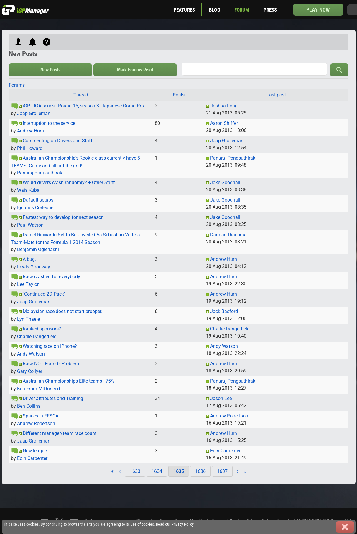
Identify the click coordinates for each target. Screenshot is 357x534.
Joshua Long (224, 106)
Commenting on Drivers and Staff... (59, 140)
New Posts (50, 70)
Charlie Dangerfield (37, 336)
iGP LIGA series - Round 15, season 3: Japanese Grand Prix (84, 106)
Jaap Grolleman (33, 113)
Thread (80, 95)
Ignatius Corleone (35, 207)
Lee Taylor (28, 284)
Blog (214, 10)
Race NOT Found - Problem (51, 363)
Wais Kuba (28, 190)
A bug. (29, 259)
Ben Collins (28, 406)
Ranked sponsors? (42, 329)
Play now (318, 9)
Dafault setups (38, 200)
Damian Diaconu (227, 234)
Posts (179, 95)
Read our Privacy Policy (175, 524)
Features (184, 10)
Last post (276, 95)
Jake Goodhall (225, 182)
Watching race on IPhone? (50, 346)
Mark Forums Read (135, 70)
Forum (241, 10)
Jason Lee (221, 398)
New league (35, 450)
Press (270, 10)
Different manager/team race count (59, 433)
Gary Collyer (29, 371)
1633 (135, 471)
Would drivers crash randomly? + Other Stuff (69, 182)
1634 (157, 471)
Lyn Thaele (28, 319)
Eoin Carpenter (32, 458)
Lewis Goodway (33, 267)
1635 (178, 471)
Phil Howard (29, 148)
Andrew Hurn (30, 131)
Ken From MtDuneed (38, 389)
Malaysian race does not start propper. (62, 311)
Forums (17, 85)
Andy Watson (31, 354)
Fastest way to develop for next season (63, 217)
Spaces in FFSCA (40, 416)
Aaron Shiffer (224, 123)
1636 (200, 471)
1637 (222, 471)
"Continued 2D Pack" (44, 294)
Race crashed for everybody (51, 276)
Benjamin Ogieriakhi (38, 249)
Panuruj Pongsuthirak (39, 173)
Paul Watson (30, 225)
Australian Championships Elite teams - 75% (68, 381)
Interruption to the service (49, 123)
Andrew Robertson (36, 423)
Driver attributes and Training (53, 398)
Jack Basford (224, 311)
